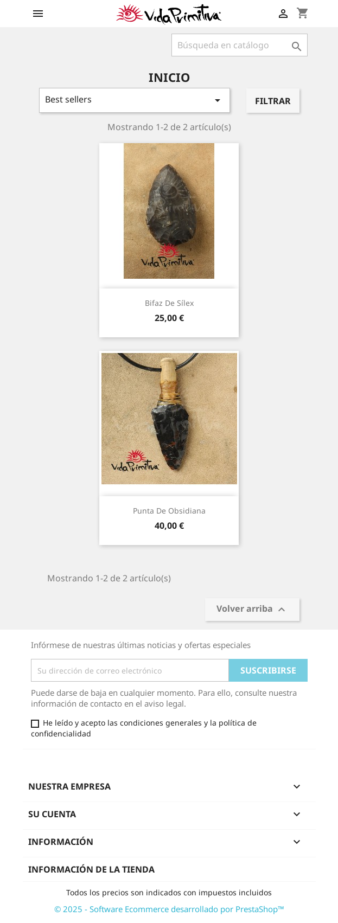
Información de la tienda (91, 869)
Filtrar (273, 101)
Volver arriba (252, 610)
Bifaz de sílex (169, 303)
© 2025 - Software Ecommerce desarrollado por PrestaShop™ (169, 908)
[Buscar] (239, 45)
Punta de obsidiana (169, 510)
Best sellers (135, 100)
